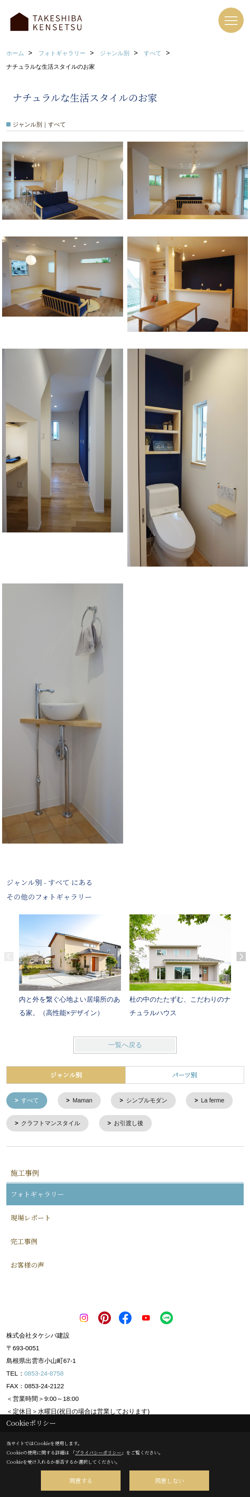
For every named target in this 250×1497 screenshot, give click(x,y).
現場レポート (31, 1217)
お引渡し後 (128, 1122)
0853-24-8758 (44, 1372)
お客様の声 (27, 1264)
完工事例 (24, 1240)
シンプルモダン (146, 1100)
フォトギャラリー (37, 1193)
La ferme (212, 1100)
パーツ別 (184, 1074)
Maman (82, 1100)
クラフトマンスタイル (50, 1122)
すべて (30, 1100)
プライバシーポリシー (98, 1452)
